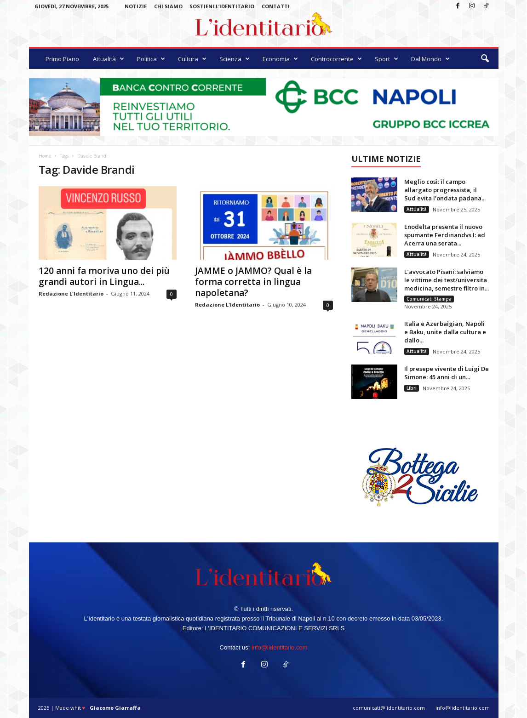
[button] (485, 59)
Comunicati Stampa (429, 299)
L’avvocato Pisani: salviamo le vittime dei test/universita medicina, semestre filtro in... (446, 280)
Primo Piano (62, 59)
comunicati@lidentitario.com (389, 707)
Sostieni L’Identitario (221, 6)
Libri (412, 388)
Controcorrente (336, 59)
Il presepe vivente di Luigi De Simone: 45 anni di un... (446, 373)
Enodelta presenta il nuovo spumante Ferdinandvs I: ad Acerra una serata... (444, 234)
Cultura (192, 59)
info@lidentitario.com (280, 647)
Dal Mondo (430, 59)
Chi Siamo (168, 6)
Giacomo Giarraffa (115, 707)
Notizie (136, 6)
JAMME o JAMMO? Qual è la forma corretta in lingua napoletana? (253, 282)
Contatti (276, 6)
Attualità (108, 59)
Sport (386, 59)
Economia (280, 59)
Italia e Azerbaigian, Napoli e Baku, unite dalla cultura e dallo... (445, 331)
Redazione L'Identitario (71, 293)
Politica (151, 59)
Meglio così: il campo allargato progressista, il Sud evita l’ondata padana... (445, 189)
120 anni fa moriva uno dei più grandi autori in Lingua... (104, 276)
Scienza (234, 59)
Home (45, 156)
